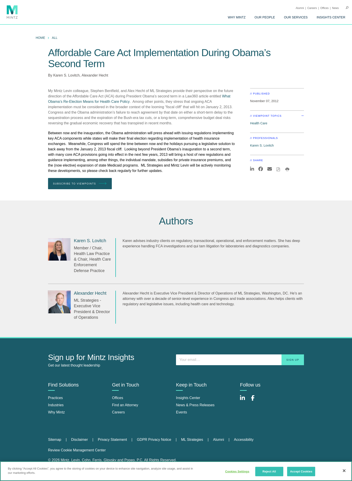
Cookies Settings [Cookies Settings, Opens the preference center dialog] (237, 471)
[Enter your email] (240, 359)
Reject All (269, 471)
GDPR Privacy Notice (154, 439)
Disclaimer (79, 439)
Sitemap (54, 439)
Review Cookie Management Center (77, 450)
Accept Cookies (301, 471)
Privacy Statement (112, 439)
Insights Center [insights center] (188, 398)
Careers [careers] (118, 412)
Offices (324, 8)
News (335, 8)
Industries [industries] (56, 405)
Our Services (296, 17)
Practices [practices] (55, 398)
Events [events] (181, 412)
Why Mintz (237, 17)
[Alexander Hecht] (59, 302)
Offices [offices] (117, 398)
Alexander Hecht (94, 75)
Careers (312, 8)
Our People (265, 17)
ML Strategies (192, 439)
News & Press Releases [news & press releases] (195, 405)
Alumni (300, 8)
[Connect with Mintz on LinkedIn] (244, 400)
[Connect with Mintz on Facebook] (255, 400)
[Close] (344, 471)
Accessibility (243, 439)
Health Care (258, 123)
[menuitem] (237, 17)
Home (40, 38)
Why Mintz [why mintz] (56, 412)
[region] (176, 471)
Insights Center (331, 17)
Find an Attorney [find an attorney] (125, 405)
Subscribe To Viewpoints (80, 184)
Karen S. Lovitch (66, 75)
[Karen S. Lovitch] (59, 249)
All (54, 38)
